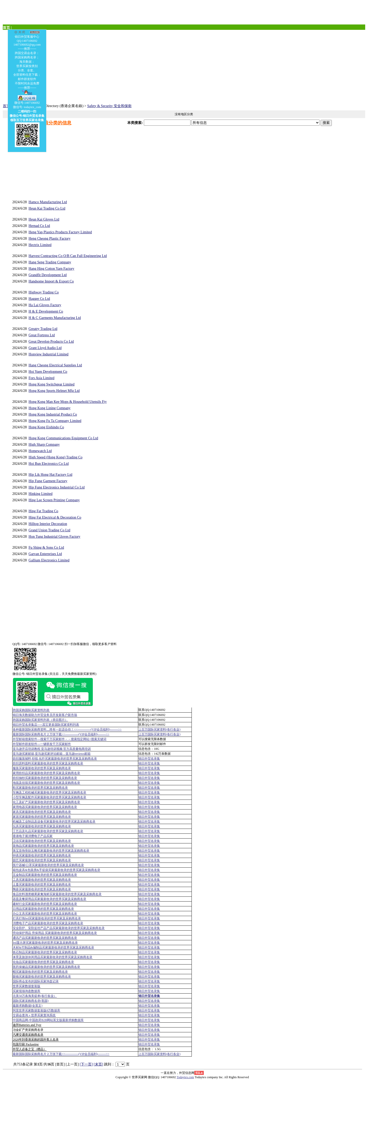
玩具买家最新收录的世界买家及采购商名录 (42, 826)
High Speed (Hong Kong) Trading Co (55, 457)
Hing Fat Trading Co (43, 511)
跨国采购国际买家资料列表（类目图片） (40, 720)
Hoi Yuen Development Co (48, 372)
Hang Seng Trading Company (50, 262)
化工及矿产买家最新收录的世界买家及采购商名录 (46, 802)
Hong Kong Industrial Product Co (53, 414)
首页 (6, 106)
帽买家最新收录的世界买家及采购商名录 (40, 971)
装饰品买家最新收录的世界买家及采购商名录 (43, 845)
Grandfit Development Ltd (48, 275)
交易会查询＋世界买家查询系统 (34, 1015)
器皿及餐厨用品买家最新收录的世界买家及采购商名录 (49, 899)
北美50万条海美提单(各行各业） (35, 996)
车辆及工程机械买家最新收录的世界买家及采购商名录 (49, 792)
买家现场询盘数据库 (26, 991)
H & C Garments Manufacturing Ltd (55, 318)
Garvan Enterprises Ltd (45, 554)
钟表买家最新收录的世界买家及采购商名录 (42, 855)
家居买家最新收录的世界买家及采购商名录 (42, 816)
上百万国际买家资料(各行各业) (159, 729)
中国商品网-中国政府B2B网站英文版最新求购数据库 (48, 1020)
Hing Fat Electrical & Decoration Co (55, 517)
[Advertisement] (156, 65)
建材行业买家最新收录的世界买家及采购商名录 (45, 904)
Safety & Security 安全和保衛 (109, 106)
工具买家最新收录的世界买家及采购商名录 (42, 879)
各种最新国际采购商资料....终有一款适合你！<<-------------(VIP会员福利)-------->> (67, 729)
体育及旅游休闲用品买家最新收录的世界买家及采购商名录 (52, 957)
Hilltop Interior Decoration (48, 524)
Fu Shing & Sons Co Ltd (46, 547)
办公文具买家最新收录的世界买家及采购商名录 (45, 913)
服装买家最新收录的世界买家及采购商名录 (42, 768)
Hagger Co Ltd (39, 299)
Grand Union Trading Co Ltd (49, 530)
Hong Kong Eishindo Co (46, 427)
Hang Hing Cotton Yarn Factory (51, 269)
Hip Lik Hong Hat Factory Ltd (50, 475)
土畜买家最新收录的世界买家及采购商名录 (42, 884)
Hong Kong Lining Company (50, 408)
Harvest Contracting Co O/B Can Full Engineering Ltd (68, 256)
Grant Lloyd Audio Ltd (45, 348)
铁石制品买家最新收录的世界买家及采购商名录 (45, 952)
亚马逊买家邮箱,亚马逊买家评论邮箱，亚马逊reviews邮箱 (51, 753)
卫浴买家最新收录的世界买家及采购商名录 (42, 841)
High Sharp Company (44, 444)
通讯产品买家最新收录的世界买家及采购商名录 (45, 938)
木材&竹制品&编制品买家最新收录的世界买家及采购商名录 (53, 947)
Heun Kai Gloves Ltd (44, 219)
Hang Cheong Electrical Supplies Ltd (55, 365)
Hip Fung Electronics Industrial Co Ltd (57, 487)
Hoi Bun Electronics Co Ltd (49, 464)
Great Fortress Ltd (42, 335)
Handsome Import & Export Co (51, 281)
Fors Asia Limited (41, 378)
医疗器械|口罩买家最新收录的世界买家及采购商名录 (48, 865)
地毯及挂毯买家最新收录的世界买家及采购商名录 (46, 783)
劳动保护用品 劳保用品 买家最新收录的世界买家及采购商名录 (55, 933)
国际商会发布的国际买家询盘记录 (36, 981)
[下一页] (86, 1064)
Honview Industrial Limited (48, 354)
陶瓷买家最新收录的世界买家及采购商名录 (42, 889)
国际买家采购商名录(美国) (30, 1000)
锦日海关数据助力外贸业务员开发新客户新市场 (45, 715)
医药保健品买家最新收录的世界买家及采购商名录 (46, 967)
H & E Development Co (46, 311)
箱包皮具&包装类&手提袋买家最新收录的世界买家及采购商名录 (56, 870)
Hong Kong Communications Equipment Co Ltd (63, 438)
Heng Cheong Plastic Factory (49, 238)
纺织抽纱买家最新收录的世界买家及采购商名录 (45, 778)
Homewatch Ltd (40, 451)
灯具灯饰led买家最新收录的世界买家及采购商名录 (47, 918)
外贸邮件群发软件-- (42, 744)
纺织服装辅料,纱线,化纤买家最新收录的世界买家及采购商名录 (55, 758)
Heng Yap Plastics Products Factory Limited (60, 232)
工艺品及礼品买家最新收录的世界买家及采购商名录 (48, 831)
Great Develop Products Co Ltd (51, 341)
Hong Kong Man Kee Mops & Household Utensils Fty (68, 402)
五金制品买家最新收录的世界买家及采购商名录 (45, 875)
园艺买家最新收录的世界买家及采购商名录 (42, 860)
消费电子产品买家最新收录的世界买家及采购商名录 (48, 923)
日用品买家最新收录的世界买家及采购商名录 (43, 908)
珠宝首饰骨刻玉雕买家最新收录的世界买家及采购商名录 (51, 850)
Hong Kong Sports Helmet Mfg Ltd (54, 391)
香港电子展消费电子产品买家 (33, 836)
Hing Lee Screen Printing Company (54, 500)
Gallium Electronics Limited (49, 560)
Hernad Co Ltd (39, 226)
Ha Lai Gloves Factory (45, 305)
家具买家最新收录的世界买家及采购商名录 (42, 812)
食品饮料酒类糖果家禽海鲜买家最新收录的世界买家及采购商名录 (57, 894)
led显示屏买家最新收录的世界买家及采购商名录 (45, 942)
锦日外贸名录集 (149, 758)
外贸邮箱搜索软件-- (59, 739)
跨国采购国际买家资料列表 (31, 710)
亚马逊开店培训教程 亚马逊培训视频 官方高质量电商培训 (52, 749)
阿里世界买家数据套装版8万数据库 (36, 1010)
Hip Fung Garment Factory (48, 481)
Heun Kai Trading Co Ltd (47, 208)
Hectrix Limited (40, 245)
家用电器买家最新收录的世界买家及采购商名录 (45, 807)
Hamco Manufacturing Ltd (48, 202)
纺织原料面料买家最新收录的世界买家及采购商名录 (48, 763)
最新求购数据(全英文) (27, 1005)
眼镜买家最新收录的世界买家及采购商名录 (42, 976)
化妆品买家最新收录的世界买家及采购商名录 (43, 962)
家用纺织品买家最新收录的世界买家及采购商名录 (46, 773)
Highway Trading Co (44, 292)
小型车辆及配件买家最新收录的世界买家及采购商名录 (49, 797)
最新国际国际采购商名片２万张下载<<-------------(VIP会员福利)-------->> (61, 734)
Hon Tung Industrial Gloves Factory (54, 536)
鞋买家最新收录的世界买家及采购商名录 (40, 787)
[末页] (98, 1064)
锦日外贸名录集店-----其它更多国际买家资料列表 (46, 724)
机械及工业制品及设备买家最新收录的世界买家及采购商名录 (54, 821)
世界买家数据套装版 (26, 986)
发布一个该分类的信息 (48, 122)
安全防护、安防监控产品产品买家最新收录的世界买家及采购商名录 (59, 928)
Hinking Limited (41, 494)
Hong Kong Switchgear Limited (51, 384)
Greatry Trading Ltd (43, 329)
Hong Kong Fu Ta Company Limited (55, 421)
